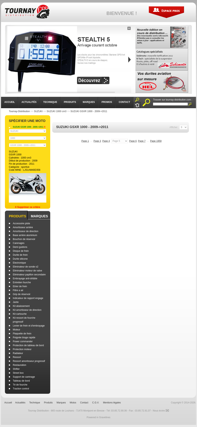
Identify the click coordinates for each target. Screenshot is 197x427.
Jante (16, 302)
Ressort (17, 357)
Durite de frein (20, 255)
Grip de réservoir (21, 294)
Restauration (19, 365)
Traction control (21, 388)
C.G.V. (95, 402)
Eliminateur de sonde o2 (25, 266)
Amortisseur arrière (23, 227)
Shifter (16, 369)
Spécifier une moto (27, 121)
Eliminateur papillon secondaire (29, 274)
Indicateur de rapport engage (28, 298)
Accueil (8, 402)
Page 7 (142, 141)
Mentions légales (112, 402)
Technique (34, 402)
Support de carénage (24, 376)
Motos (73, 402)
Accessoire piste (21, 223)
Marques (39, 216)
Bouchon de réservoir (24, 239)
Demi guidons (20, 247)
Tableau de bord (21, 380)
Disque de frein (21, 251)
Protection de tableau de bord (28, 345)
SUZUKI (38, 111)
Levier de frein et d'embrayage (29, 325)
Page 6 (133, 141)
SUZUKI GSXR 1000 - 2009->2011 (89, 111)
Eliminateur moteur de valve (27, 270)
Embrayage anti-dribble (25, 278)
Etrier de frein (20, 286)
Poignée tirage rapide (24, 337)
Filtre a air (18, 290)
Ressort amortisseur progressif (29, 361)
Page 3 (97, 141)
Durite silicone (20, 258)
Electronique (19, 262)
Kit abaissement (21, 306)
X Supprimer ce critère (27, 207)
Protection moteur (22, 349)
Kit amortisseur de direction (27, 310)
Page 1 (85, 141)
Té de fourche (20, 384)
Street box (18, 373)
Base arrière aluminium (25, 235)
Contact (84, 402)
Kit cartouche (20, 314)
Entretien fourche (22, 282)
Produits (17, 216)
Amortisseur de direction (25, 231)
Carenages (18, 243)
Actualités (20, 402)
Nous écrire (161, 410)
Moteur (16, 329)
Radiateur (18, 353)
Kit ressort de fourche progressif (24, 319)
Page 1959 (156, 141)
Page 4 (106, 141)
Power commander (23, 341)
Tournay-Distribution (19, 111)
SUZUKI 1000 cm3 (56, 111)
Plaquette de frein (22, 333)
